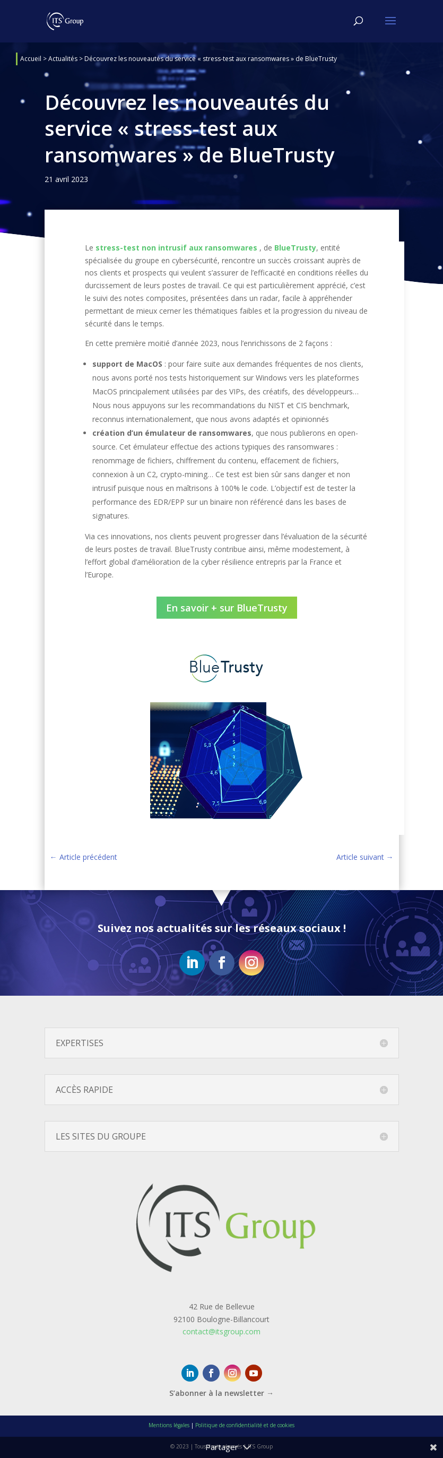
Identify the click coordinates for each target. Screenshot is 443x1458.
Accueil (30, 58)
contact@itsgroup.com (221, 1331)
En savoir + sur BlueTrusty (227, 607)
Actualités (62, 58)
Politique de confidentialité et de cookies (244, 1425)
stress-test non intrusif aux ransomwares (176, 248)
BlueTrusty (295, 248)
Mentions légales (169, 1425)
